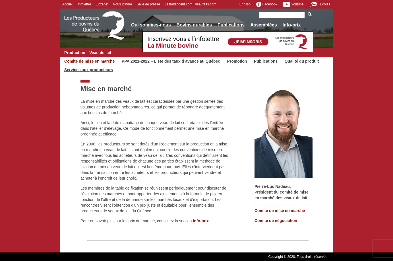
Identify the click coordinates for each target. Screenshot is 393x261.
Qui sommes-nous (151, 24)
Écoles (319, 4)
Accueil (67, 4)
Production (74, 52)
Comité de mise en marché (89, 61)
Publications (231, 24)
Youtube (293, 4)
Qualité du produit (302, 61)
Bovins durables (194, 24)
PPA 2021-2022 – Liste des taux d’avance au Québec (171, 61)
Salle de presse (148, 4)
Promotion (237, 61)
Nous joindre (122, 4)
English (245, 4)
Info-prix (292, 24)
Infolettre (84, 4)
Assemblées (263, 24)
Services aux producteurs (88, 69)
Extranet (102, 4)
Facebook (266, 4)
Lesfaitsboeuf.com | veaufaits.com (190, 4)
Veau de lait (100, 52)
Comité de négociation (276, 220)
